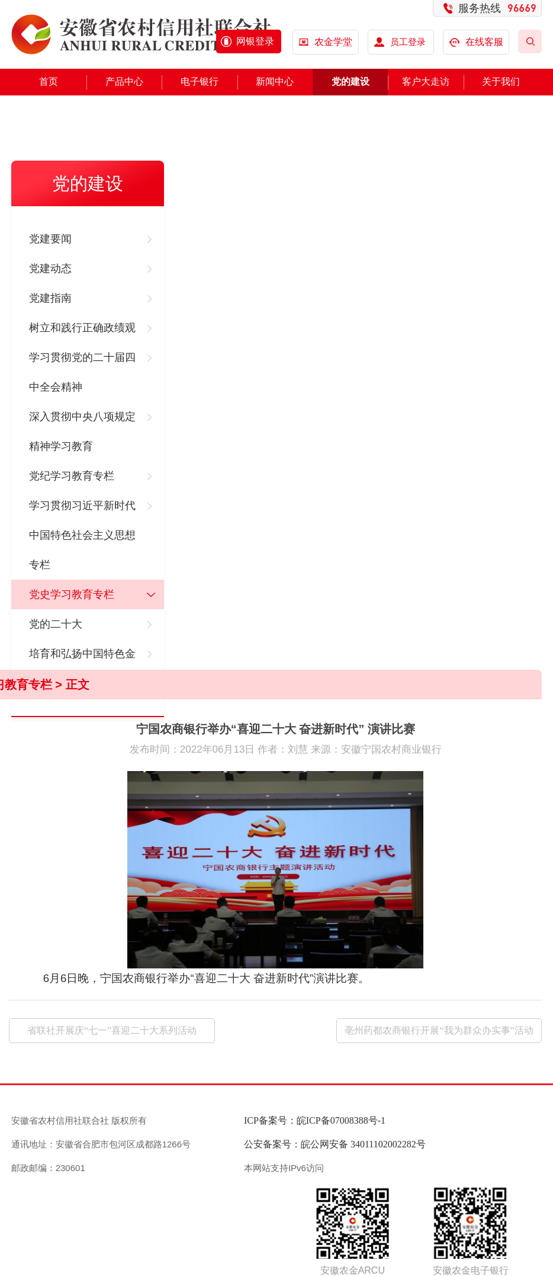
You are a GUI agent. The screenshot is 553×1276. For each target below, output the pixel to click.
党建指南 (50, 298)
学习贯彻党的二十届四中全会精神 (82, 372)
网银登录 (255, 41)
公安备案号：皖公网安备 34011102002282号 (335, 1144)
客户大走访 (425, 81)
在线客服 (476, 42)
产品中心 (124, 81)
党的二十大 (55, 624)
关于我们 (501, 81)
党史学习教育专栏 (71, 594)
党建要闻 (50, 239)
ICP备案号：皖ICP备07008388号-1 (314, 1120)
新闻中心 (275, 81)
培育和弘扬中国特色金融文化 (82, 668)
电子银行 (199, 81)
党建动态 (50, 268)
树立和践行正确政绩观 (82, 328)
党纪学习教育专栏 (71, 476)
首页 (48, 81)
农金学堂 (333, 42)
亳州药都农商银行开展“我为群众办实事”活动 (439, 1030)
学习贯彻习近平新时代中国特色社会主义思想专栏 (82, 535)
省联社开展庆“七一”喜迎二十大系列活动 (112, 1030)
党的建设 (350, 81)
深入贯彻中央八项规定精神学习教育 (82, 431)
